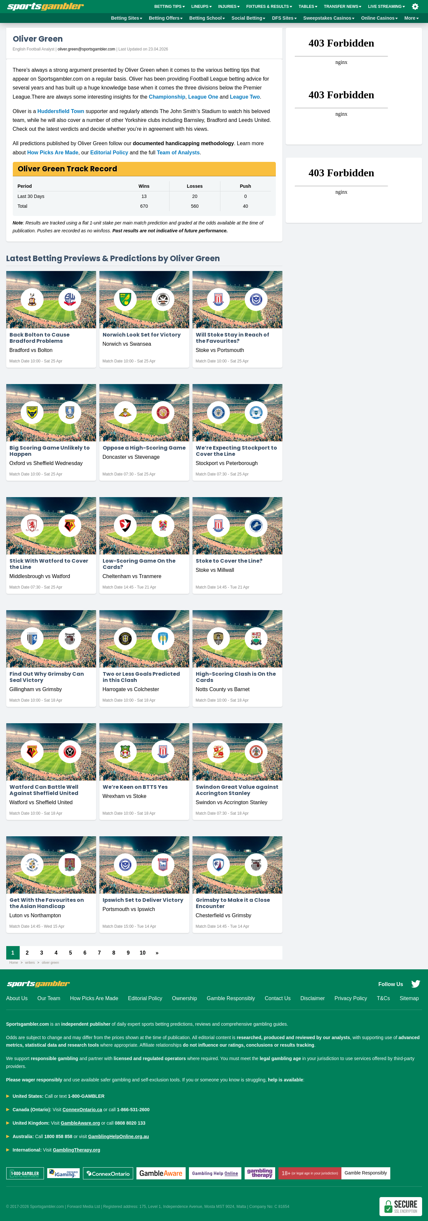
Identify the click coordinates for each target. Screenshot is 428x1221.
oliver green (50, 962)
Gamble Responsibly (231, 998)
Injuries (229, 6)
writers (30, 962)
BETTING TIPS (169, 6)
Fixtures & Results (269, 6)
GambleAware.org (80, 1123)
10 (143, 953)
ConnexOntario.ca (82, 1109)
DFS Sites (284, 18)
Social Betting (248, 18)
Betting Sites (126, 18)
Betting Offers (166, 18)
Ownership (184, 998)
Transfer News (343, 6)
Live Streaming (386, 6)
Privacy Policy (351, 998)
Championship (167, 97)
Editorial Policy (109, 152)
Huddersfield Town (60, 111)
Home (14, 962)
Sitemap (409, 998)
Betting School (207, 18)
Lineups (202, 6)
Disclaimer (312, 998)
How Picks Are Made (52, 152)
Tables (308, 6)
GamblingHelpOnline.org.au (118, 1136)
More (411, 18)
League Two (245, 97)
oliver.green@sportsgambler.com (86, 49)
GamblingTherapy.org (76, 1150)
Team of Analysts (178, 152)
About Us (17, 998)
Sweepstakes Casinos (329, 18)
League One (203, 97)
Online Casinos (379, 18)
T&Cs (383, 998)
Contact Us (278, 998)
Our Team (48, 998)
